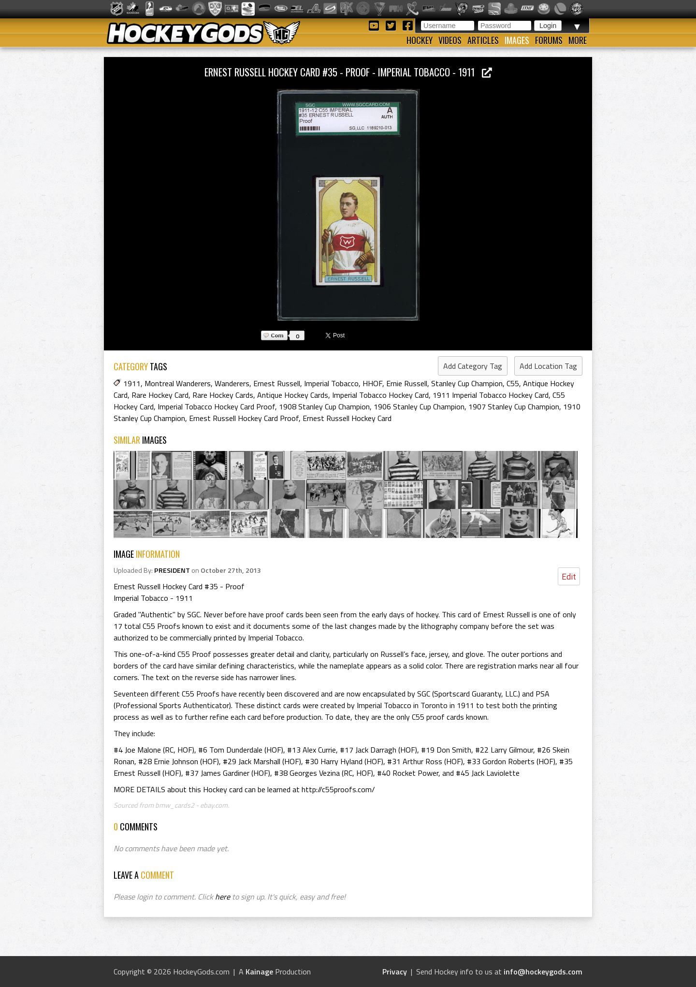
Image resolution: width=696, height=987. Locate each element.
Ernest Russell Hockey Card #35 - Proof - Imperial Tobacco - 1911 (348, 71)
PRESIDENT (172, 570)
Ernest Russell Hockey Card (347, 418)
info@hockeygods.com (543, 971)
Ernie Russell (406, 383)
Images (517, 40)
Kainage (259, 971)
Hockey (419, 40)
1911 (132, 383)
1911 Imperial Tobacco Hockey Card (491, 395)
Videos (450, 40)
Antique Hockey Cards (292, 395)
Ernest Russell (276, 383)
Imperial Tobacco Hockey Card (380, 395)
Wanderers (232, 383)
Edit (569, 576)
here (222, 896)
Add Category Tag (472, 366)
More (577, 40)
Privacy (394, 971)
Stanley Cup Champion (467, 383)
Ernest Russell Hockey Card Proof (244, 418)
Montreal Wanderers (178, 383)
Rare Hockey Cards (222, 395)
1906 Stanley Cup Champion (419, 406)
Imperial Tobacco (331, 383)
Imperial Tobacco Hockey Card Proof (216, 406)
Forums (549, 40)
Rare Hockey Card (159, 395)
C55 (513, 383)
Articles (483, 40)
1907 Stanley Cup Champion (513, 406)
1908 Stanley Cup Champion (324, 406)
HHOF (372, 383)
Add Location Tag (548, 366)
